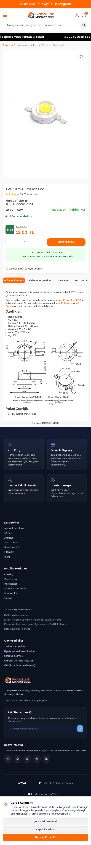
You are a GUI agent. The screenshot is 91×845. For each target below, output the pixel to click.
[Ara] (83, 25)
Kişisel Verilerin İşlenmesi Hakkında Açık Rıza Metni (32, 619)
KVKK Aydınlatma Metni (17, 615)
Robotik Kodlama (14, 528)
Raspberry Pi (12, 547)
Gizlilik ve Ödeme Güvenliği (20, 665)
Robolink (22, 200)
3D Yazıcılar (11, 542)
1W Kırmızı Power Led (52, 45)
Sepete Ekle (66, 241)
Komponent (23, 45)
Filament (9, 551)
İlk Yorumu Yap (29, 194)
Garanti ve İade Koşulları (19, 660)
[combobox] (45, 25)
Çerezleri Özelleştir (45, 821)
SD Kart (8, 533)
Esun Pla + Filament (15, 588)
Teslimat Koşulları (14, 646)
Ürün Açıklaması (14, 280)
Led (35, 45)
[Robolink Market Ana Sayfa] (45, 681)
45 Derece (66, 303)
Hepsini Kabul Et (45, 837)
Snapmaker (11, 593)
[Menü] (5, 15)
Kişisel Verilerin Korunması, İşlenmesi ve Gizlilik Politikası (35, 624)
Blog (7, 556)
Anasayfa (8, 45)
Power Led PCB (72, 300)
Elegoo (8, 597)
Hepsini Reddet (45, 829)
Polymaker (10, 583)
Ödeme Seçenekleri (40, 280)
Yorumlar (63, 280)
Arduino (8, 537)
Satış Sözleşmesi (13, 655)
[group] (45, 113)
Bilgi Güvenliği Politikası (17, 628)
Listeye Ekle (14, 268)
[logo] (41, 15)
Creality (8, 574)
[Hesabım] (77, 15)
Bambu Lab (11, 578)
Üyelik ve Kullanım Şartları (19, 651)
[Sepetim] (84, 15)
